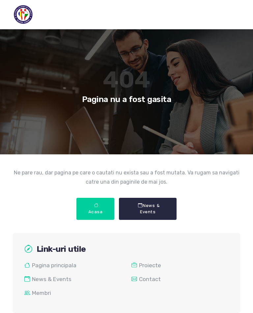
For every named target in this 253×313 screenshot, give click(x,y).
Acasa (95, 208)
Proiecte (146, 265)
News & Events (149, 208)
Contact (146, 279)
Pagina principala (50, 265)
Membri (37, 293)
